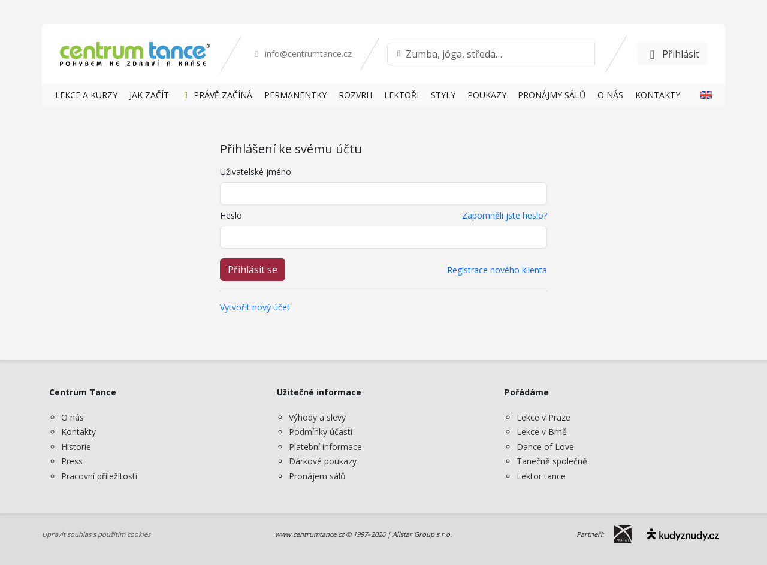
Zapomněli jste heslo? (504, 215)
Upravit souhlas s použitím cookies (96, 534)
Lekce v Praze (543, 417)
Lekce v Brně (542, 431)
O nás (72, 417)
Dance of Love (545, 446)
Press (72, 461)
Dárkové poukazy (323, 461)
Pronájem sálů (317, 476)
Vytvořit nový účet (255, 307)
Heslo (231, 215)
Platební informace (325, 446)
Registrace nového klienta (497, 270)
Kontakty (78, 431)
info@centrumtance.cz (302, 53)
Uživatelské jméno (255, 171)
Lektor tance (541, 476)
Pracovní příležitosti (99, 476)
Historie (76, 446)
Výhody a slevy (317, 417)
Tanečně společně (552, 461)
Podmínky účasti (320, 431)
